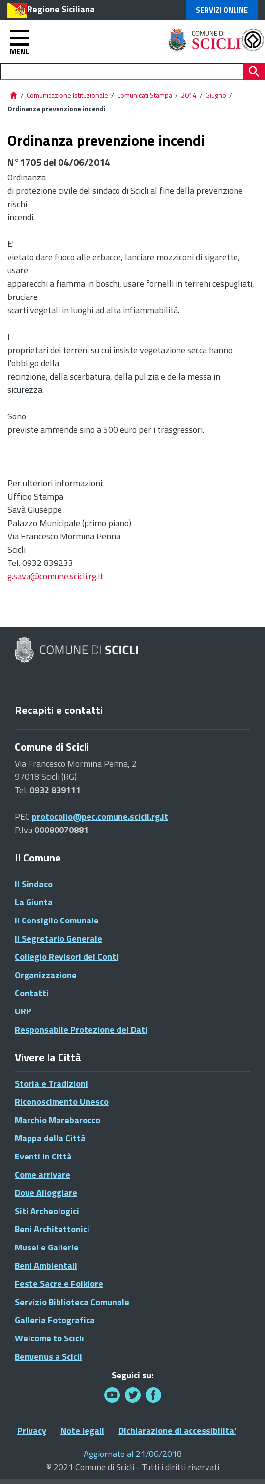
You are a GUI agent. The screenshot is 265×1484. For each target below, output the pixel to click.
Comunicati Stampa (144, 95)
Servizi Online (222, 10)
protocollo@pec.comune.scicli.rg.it (100, 816)
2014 (189, 95)
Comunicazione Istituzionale (67, 95)
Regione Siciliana (61, 9)
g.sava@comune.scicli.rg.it (55, 576)
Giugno (216, 95)
